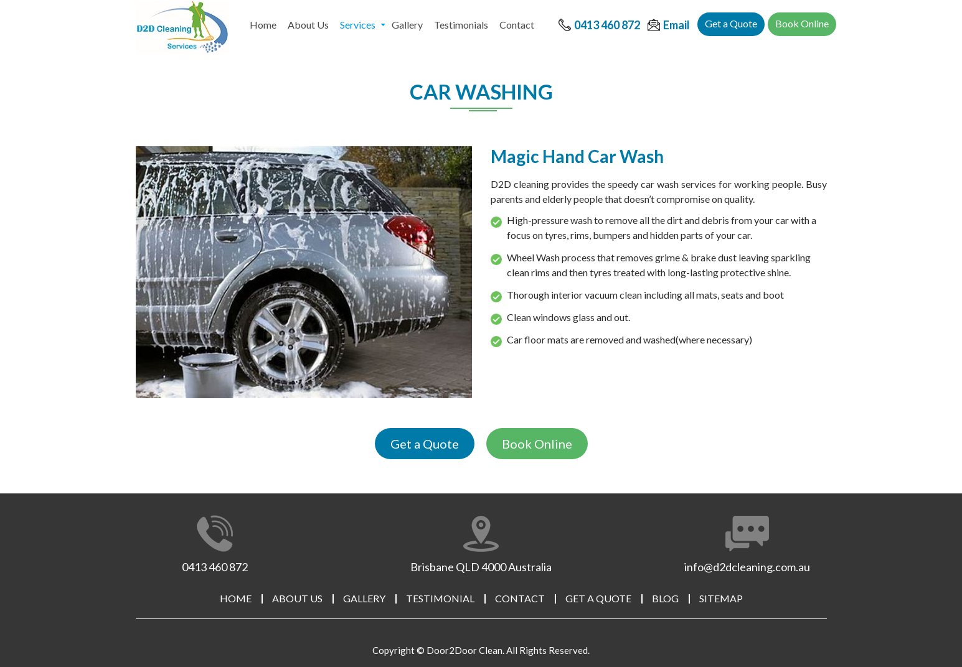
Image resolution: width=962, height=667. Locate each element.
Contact (516, 24)
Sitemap (721, 598)
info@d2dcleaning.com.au (747, 567)
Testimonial (440, 598)
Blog (665, 598)
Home (263, 24)
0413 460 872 (607, 25)
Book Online (802, 23)
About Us (308, 24)
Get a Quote (731, 23)
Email (676, 25)
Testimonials (461, 24)
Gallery (407, 24)
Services (357, 24)
